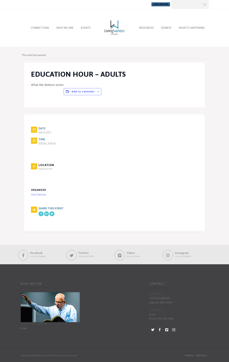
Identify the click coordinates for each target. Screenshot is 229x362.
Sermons (189, 356)
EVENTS (86, 27)
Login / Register (160, 4)
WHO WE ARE (64, 27)
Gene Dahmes (38, 194)
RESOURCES (146, 27)
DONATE (166, 27)
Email (24, 328)
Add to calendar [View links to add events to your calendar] (83, 91)
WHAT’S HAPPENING (192, 27)
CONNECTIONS (40, 27)
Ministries (201, 356)
